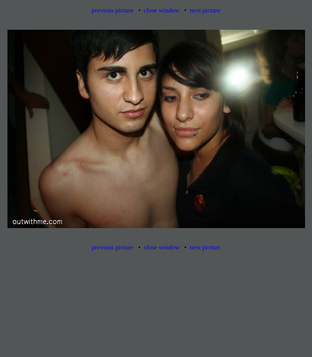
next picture (204, 10)
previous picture (112, 10)
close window (162, 10)
